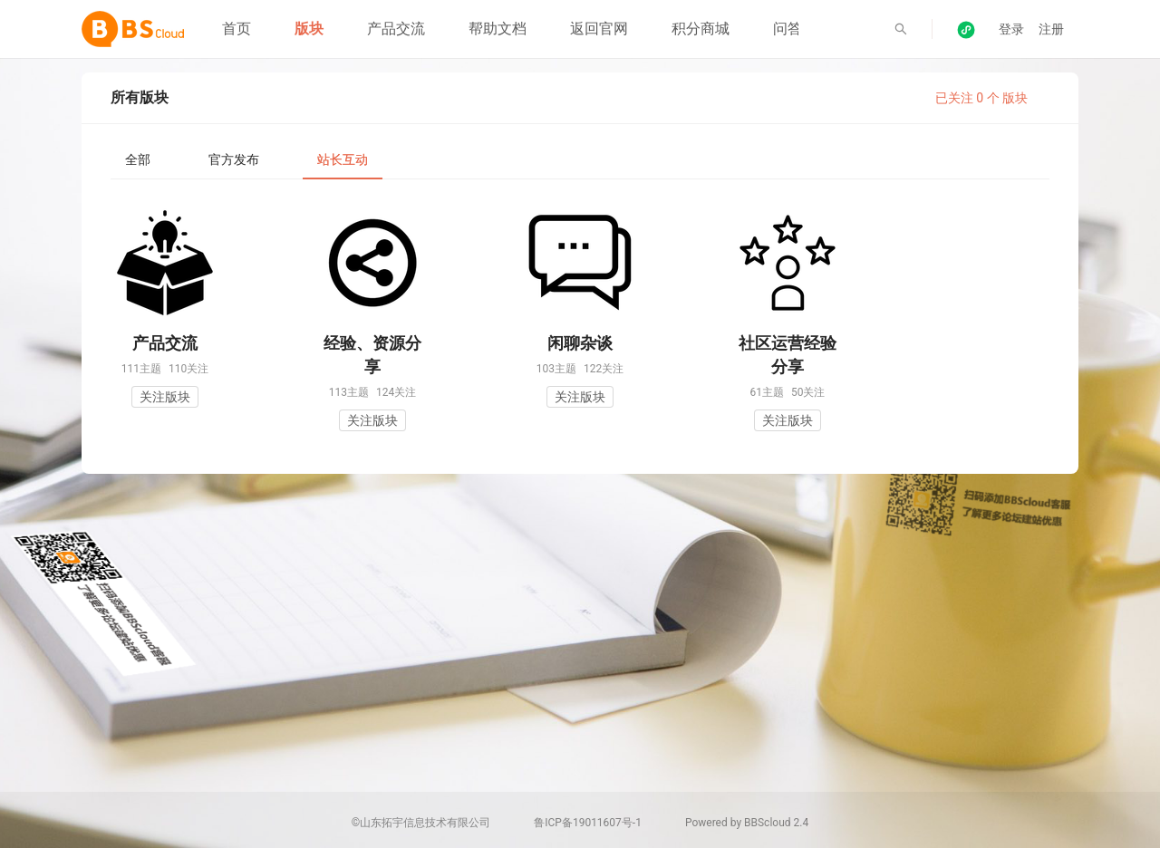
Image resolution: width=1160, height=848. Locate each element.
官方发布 (233, 159)
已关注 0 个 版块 (981, 98)
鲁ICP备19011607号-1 (588, 822)
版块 (309, 28)
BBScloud (767, 822)
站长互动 (342, 159)
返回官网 (599, 28)
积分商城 (701, 28)
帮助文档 (498, 28)
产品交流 (396, 28)
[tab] (138, 159)
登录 (1011, 29)
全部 (137, 159)
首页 (236, 28)
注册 (1051, 29)
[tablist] (580, 159)
